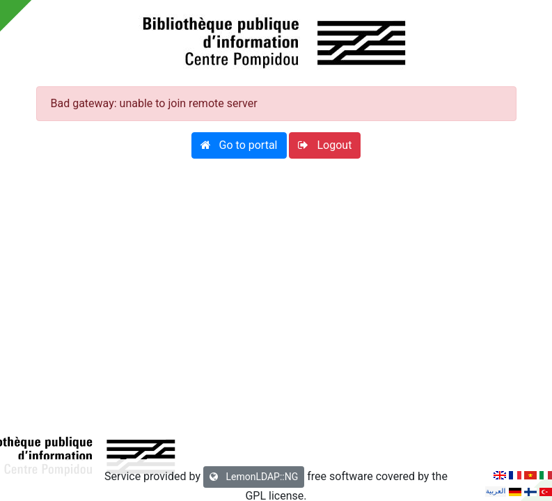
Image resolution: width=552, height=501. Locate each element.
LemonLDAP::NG (254, 476)
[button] (239, 145)
